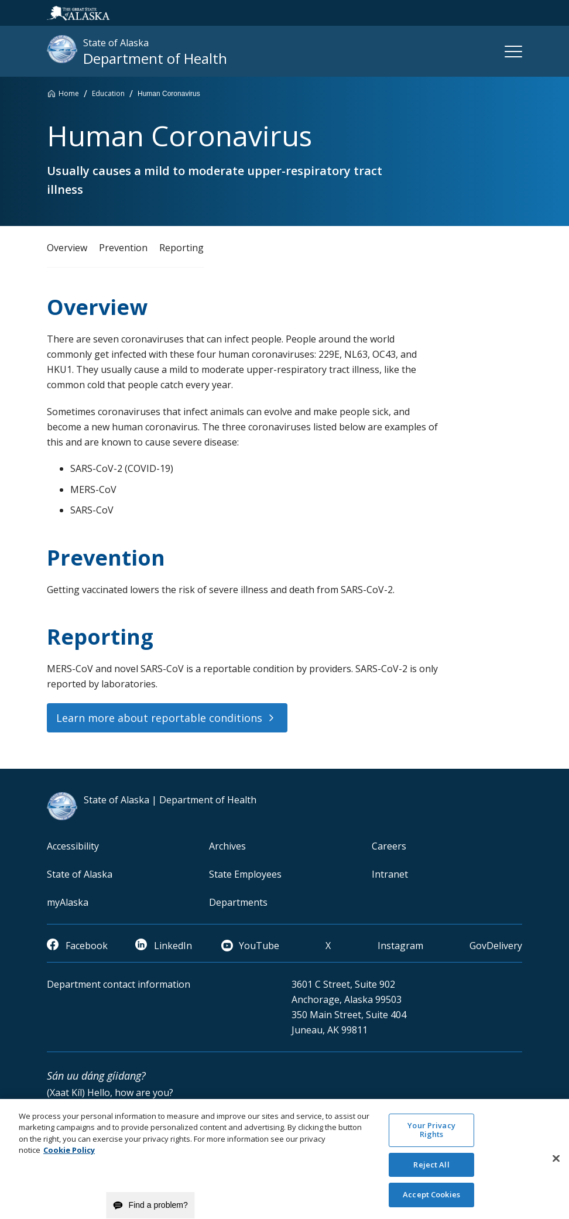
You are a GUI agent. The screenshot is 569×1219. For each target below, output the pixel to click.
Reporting (181, 247)
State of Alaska (79, 874)
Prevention (123, 247)
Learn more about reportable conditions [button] (159, 718)
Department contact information (118, 984)
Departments (238, 902)
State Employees (245, 874)
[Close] (556, 1167)
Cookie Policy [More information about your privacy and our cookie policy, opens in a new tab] (69, 1158)
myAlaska (67, 902)
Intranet (390, 874)
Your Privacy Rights (431, 1138)
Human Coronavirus (169, 94)
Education (108, 93)
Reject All (431, 1172)
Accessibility (73, 846)
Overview (67, 247)
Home (69, 93)
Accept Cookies (431, 1203)
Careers (389, 846)
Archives (227, 846)
